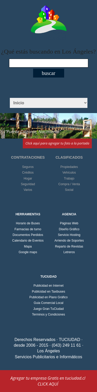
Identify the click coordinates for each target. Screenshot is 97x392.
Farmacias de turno (27, 229)
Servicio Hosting (69, 235)
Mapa (28, 246)
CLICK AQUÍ (48, 384)
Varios (28, 190)
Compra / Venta (69, 184)
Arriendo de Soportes (69, 240)
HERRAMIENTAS (28, 214)
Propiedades (69, 167)
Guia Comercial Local (48, 303)
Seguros (28, 167)
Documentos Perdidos (28, 235)
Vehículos (69, 172)
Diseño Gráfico (69, 229)
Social (69, 190)
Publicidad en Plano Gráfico (48, 297)
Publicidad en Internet (48, 285)
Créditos (28, 172)
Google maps (28, 252)
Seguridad (28, 184)
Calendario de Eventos (27, 240)
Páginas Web (69, 223)
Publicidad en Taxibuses (48, 291)
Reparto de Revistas (69, 246)
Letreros (69, 252)
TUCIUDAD (48, 276)
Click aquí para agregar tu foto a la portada (57, 143)
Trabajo (69, 178)
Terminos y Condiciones (48, 314)
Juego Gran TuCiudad (48, 309)
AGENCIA (69, 214)
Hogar (28, 178)
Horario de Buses (28, 223)
